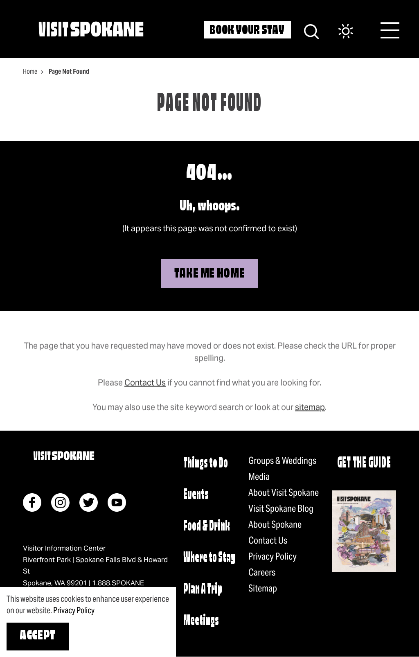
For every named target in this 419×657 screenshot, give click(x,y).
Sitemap (262, 588)
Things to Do (205, 463)
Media (259, 476)
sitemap (310, 415)
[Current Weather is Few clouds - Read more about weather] (337, 31)
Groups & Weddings (282, 460)
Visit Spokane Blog (280, 508)
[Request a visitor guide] (364, 531)
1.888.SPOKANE (118, 582)
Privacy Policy (272, 556)
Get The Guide (364, 464)
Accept (38, 636)
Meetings (201, 621)
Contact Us (145, 390)
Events (196, 495)
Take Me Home (209, 274)
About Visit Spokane (283, 492)
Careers (261, 572)
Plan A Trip (202, 589)
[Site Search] (311, 30)
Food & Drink (206, 526)
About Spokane (275, 524)
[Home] (91, 29)
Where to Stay (209, 558)
